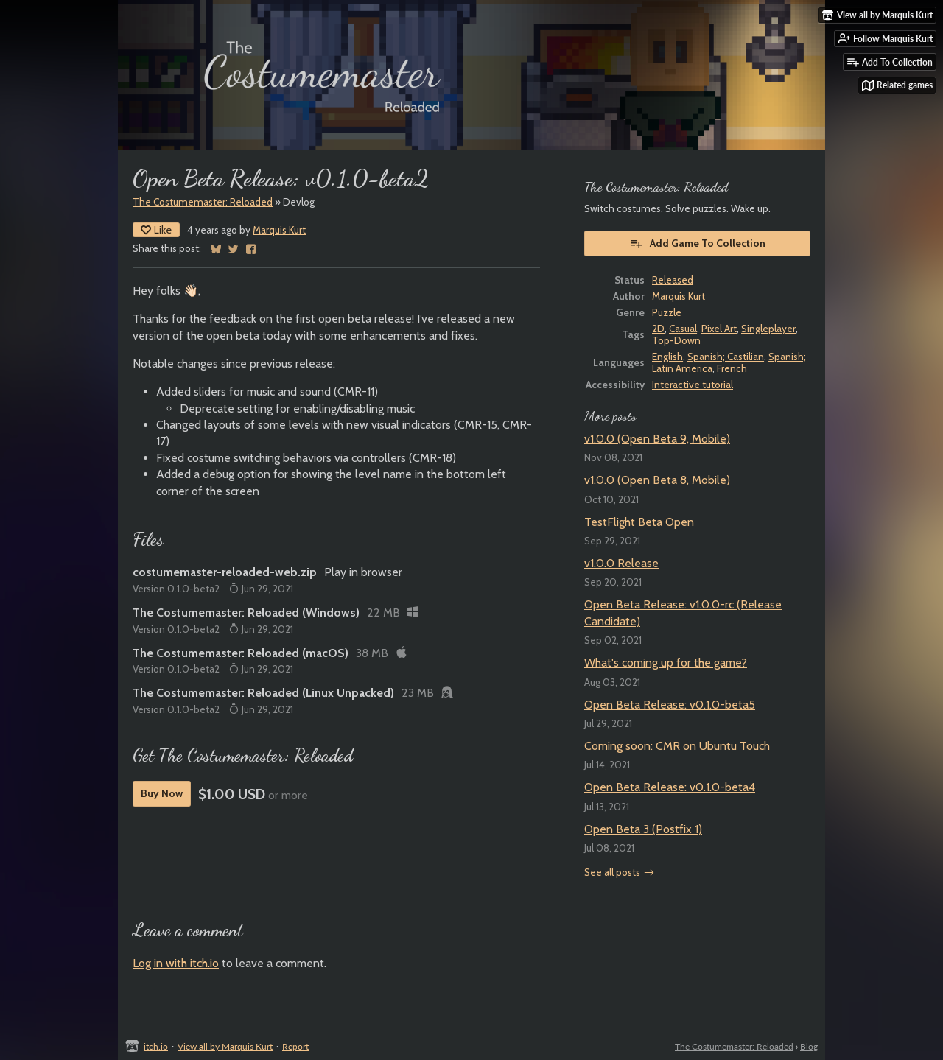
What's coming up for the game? (665, 663)
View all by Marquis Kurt (225, 1046)
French (732, 368)
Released (672, 280)
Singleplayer (768, 328)
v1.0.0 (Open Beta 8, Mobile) (657, 480)
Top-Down (676, 340)
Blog (809, 1046)
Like (156, 229)
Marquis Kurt (279, 230)
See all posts (612, 872)
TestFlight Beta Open (639, 522)
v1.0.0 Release (621, 563)
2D (658, 328)
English (667, 356)
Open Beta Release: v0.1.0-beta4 (669, 787)
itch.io (156, 1046)
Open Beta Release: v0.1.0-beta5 (669, 705)
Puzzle (666, 312)
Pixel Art (719, 328)
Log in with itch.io (176, 963)
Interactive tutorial (692, 384)
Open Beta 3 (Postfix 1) (643, 829)
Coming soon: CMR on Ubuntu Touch (677, 746)
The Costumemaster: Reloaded (203, 202)
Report (295, 1046)
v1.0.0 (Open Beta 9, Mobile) (657, 439)
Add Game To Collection (697, 243)
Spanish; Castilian (725, 356)
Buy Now (162, 793)
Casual (683, 328)
